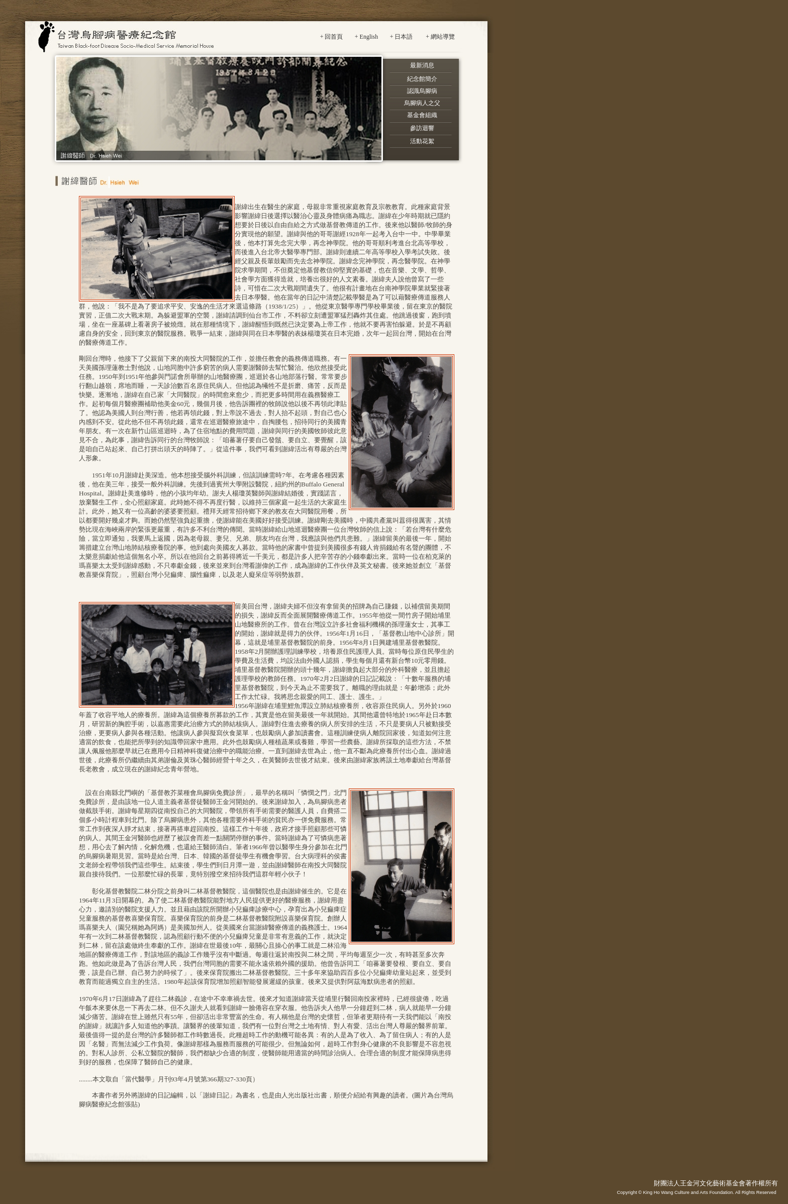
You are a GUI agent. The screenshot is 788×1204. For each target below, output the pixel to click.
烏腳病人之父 (422, 103)
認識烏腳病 (422, 90)
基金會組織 (422, 115)
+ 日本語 (401, 36)
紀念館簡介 (422, 78)
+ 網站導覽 (440, 36)
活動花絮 (422, 141)
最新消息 (422, 65)
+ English (366, 36)
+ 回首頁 (331, 36)
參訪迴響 (422, 128)
